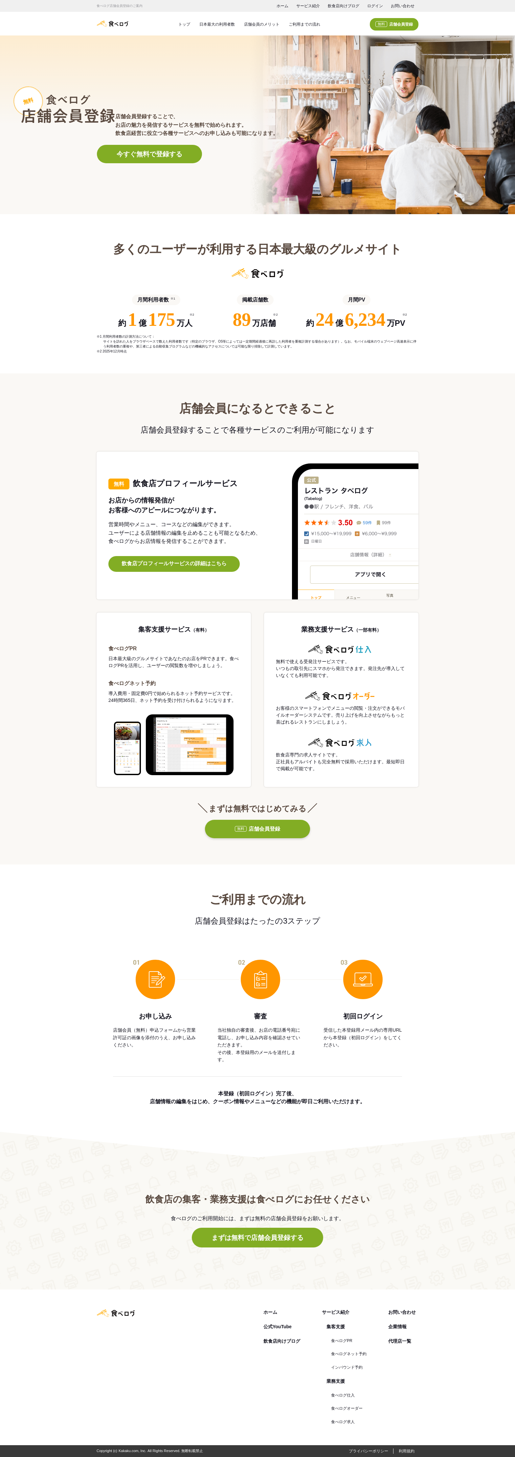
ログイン (375, 6)
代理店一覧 (399, 1341)
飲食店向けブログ (343, 6)
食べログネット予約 (349, 1354)
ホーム (282, 6)
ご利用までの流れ (304, 24)
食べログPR (341, 1340)
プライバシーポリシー (368, 1451)
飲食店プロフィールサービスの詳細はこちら (174, 563)
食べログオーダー (347, 1408)
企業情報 (397, 1326)
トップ (184, 24)
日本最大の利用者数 (217, 24)
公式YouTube (277, 1326)
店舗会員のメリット (262, 24)
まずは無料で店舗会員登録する (257, 1237)
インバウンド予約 (347, 1367)
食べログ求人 (343, 1422)
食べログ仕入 (343, 1395)
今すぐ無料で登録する (149, 154)
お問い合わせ (402, 6)
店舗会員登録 (394, 24)
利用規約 (406, 1451)
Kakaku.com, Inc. (132, 1451)
